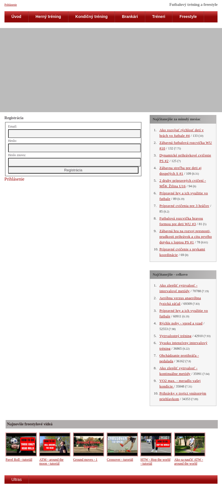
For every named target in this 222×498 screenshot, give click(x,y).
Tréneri (158, 16)
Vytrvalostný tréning (175, 336)
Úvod (16, 16)
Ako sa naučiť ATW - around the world (188, 461)
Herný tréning (48, 16)
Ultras (16, 479)
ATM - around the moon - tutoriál (51, 461)
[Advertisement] (111, 70)
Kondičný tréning (91, 16)
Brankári (130, 16)
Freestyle (187, 16)
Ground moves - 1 (85, 460)
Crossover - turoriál (120, 460)
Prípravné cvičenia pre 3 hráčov (184, 206)
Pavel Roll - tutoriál (19, 460)
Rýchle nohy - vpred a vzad (181, 323)
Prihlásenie (10, 4)
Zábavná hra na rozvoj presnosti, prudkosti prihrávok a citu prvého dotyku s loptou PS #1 (185, 236)
